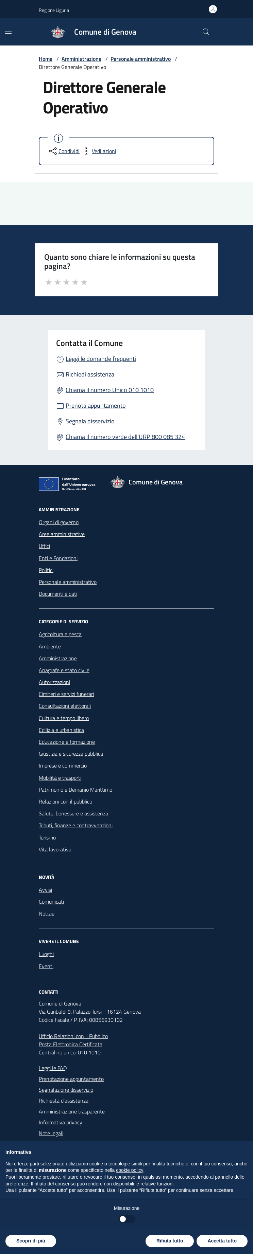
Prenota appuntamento (96, 405)
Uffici (44, 546)
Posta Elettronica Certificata (70, 1044)
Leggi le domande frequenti (101, 358)
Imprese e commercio (63, 765)
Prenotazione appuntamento (71, 1079)
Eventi (46, 966)
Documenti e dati (58, 594)
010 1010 (89, 1052)
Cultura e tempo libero (64, 718)
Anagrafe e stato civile (64, 670)
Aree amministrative (62, 534)
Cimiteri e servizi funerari (66, 694)
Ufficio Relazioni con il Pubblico (73, 1036)
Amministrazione (81, 59)
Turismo (47, 837)
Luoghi (46, 954)
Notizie (46, 913)
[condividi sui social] (64, 151)
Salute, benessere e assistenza (73, 813)
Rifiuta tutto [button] (169, 1240)
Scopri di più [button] (30, 1240)
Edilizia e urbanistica (61, 730)
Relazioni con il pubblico (65, 801)
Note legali (51, 1133)
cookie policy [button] (129, 1170)
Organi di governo (59, 522)
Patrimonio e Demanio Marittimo (75, 790)
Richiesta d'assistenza (63, 1100)
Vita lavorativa (55, 849)
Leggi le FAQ (53, 1068)
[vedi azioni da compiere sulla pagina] (98, 151)
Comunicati (51, 902)
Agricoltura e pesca (60, 634)
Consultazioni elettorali (65, 706)
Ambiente (50, 646)
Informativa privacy (60, 1122)
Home (45, 59)
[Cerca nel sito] (206, 32)
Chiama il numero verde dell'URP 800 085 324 (125, 436)
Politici (46, 570)
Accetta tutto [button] (222, 1240)
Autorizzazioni (54, 682)
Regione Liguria (54, 10)
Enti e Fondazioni (58, 558)
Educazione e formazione (67, 742)
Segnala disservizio (90, 421)
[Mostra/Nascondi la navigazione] (8, 31)
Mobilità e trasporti (60, 778)
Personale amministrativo (141, 59)
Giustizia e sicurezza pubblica (71, 754)
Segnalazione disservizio (66, 1090)
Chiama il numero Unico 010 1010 (110, 389)
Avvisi (45, 890)
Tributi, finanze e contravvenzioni (76, 825)
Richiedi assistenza (90, 374)
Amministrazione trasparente (72, 1111)
